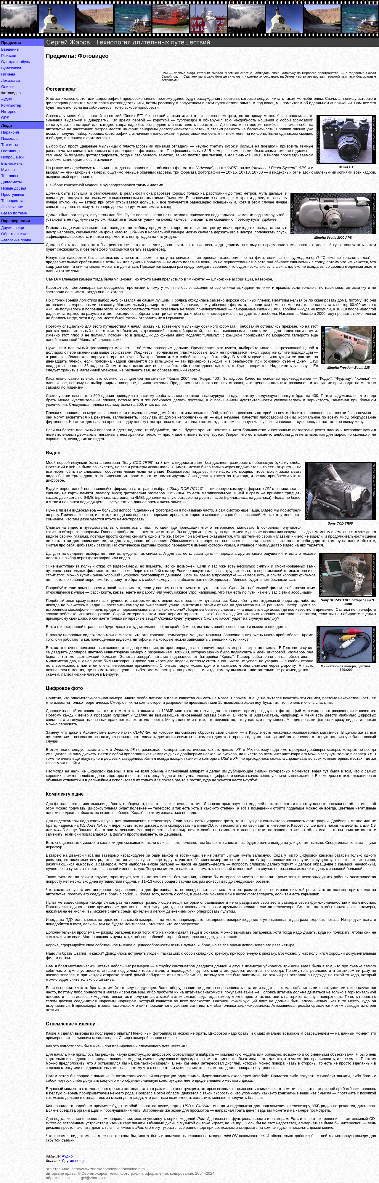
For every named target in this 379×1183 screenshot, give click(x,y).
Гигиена (8, 74)
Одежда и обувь (15, 62)
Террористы (12, 200)
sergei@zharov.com (93, 1178)
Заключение (12, 207)
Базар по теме (14, 213)
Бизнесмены (12, 163)
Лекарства (10, 80)
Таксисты (9, 144)
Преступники (12, 194)
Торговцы (9, 176)
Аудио (6, 99)
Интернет (9, 111)
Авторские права (16, 240)
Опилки (8, 86)
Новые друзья (13, 188)
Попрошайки (12, 157)
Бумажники (11, 68)
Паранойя (10, 132)
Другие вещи (12, 227)
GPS (5, 118)
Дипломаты (11, 182)
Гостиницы (10, 151)
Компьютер (11, 105)
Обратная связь (15, 234)
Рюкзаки (8, 55)
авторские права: (61, 1173)
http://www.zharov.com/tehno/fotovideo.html (108, 1169)
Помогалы (10, 138)
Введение (10, 49)
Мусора (8, 169)
